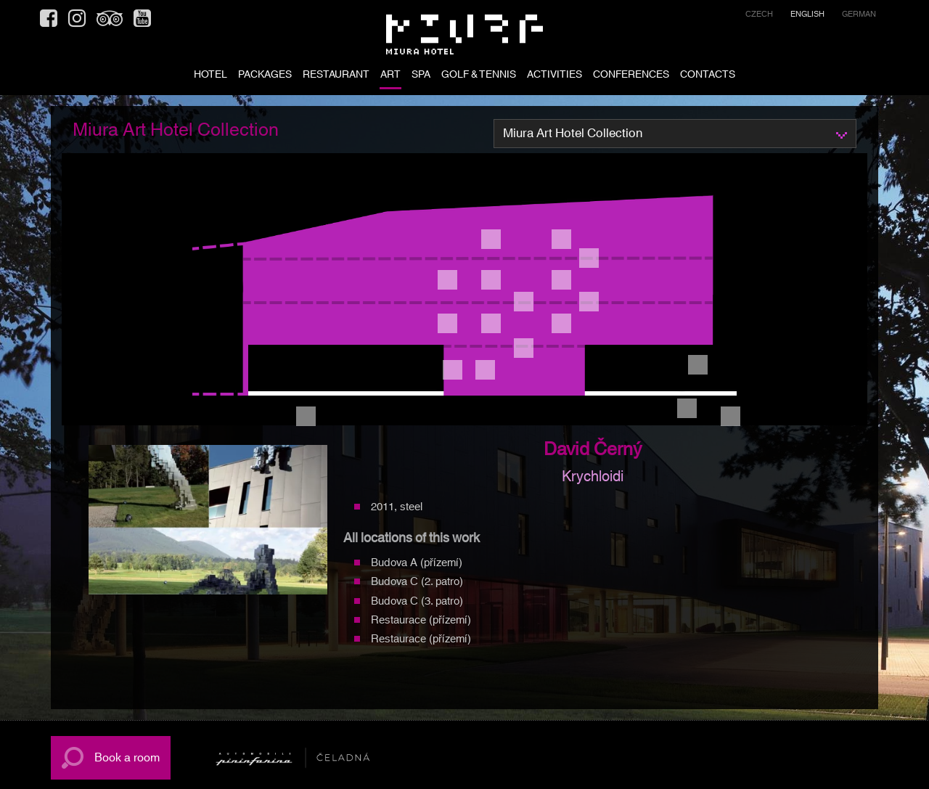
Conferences (631, 76)
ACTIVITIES (554, 76)
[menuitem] (759, 16)
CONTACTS (707, 76)
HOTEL (210, 76)
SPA (421, 76)
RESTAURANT (336, 76)
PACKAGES (265, 76)
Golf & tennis (478, 76)
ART (390, 76)
